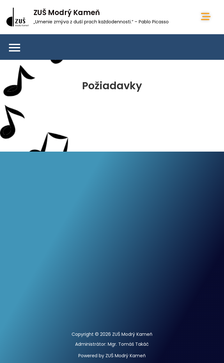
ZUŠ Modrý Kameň (67, 13)
